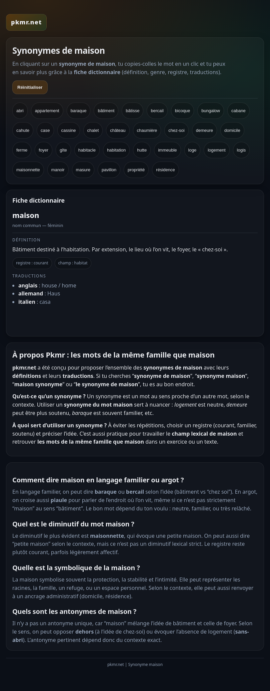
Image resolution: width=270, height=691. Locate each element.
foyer (43, 150)
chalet (93, 130)
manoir (58, 169)
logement (216, 150)
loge (192, 150)
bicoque (182, 110)
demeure (204, 130)
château (117, 130)
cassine (68, 130)
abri (20, 110)
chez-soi (176, 130)
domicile (232, 130)
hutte (142, 150)
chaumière (147, 130)
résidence (165, 169)
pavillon (109, 169)
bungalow (210, 110)
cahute (22, 130)
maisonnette (28, 169)
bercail (157, 110)
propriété (136, 169)
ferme (21, 150)
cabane (238, 110)
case (45, 130)
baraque (79, 110)
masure (83, 169)
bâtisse (132, 110)
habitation (116, 150)
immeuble (167, 150)
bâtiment (106, 110)
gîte (63, 150)
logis (241, 150)
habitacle (87, 150)
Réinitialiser (30, 87)
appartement (47, 110)
